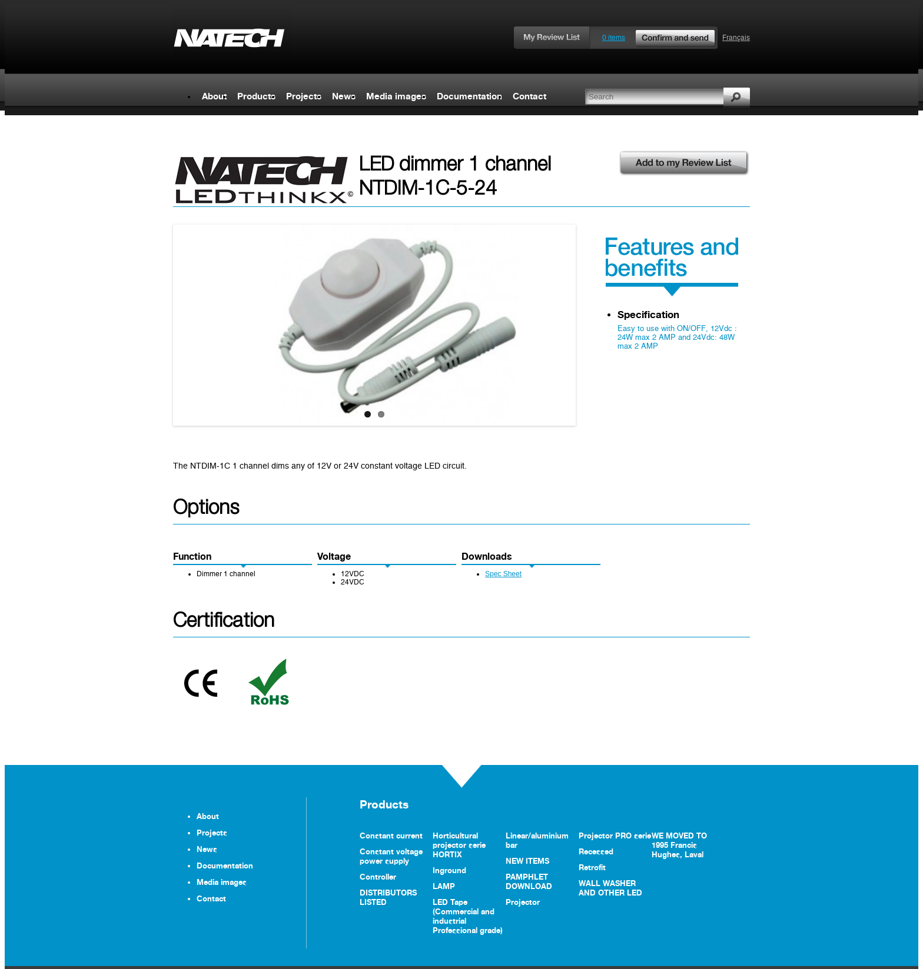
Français (736, 38)
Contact (529, 96)
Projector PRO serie (615, 835)
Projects (303, 96)
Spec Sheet (503, 574)
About (214, 96)
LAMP (444, 886)
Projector (523, 902)
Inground (449, 870)
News (344, 96)
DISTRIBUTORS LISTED (388, 897)
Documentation (469, 96)
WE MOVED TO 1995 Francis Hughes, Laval (679, 845)
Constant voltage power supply (391, 856)
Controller (378, 876)
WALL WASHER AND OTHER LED (610, 887)
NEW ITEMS (527, 861)
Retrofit (592, 867)
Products (256, 96)
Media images (396, 96)
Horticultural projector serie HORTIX (459, 845)
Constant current (391, 835)
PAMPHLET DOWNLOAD (529, 881)
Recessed (596, 851)
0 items (659, 37)
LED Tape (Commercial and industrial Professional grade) (468, 916)
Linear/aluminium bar (537, 840)
